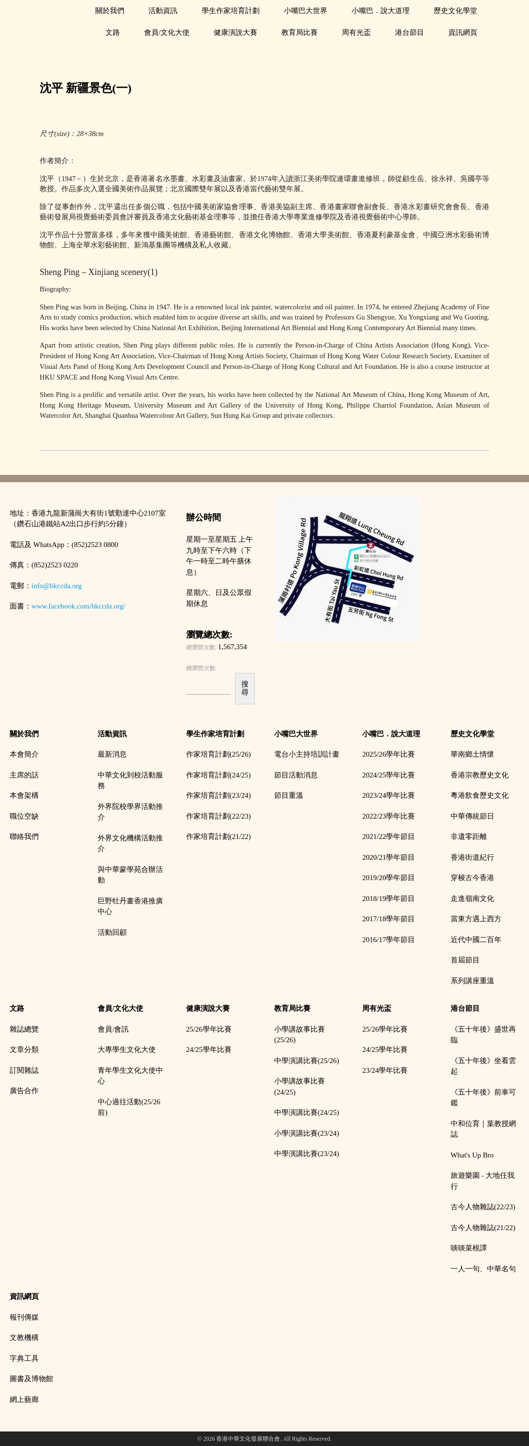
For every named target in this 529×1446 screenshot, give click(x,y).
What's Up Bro (472, 1155)
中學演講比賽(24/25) (306, 1112)
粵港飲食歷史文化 (480, 795)
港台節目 (409, 32)
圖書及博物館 (31, 1379)
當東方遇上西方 (476, 919)
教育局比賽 (299, 32)
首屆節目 (465, 960)
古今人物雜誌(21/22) (483, 1228)
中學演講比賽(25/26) (306, 1061)
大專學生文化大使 (127, 1049)
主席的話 (24, 775)
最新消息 (112, 754)
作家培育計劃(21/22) (218, 836)
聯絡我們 (24, 836)
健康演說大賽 (235, 32)
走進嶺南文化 (472, 898)
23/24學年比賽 (385, 1070)
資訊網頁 (462, 32)
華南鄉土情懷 (472, 754)
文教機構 (24, 1337)
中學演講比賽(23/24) (306, 1153)
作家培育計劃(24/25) (218, 775)
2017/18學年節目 (388, 919)
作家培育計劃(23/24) (218, 795)
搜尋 (245, 688)
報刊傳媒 (24, 1317)
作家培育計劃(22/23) (218, 816)
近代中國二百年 (476, 940)
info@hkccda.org (56, 586)
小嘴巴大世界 (305, 11)
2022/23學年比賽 (388, 816)
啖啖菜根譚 (469, 1248)
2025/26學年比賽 (388, 754)
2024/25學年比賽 (388, 775)
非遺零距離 (469, 836)
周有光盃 (356, 32)
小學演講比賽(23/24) (306, 1133)
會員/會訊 (113, 1029)
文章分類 (24, 1049)
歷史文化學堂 (455, 11)
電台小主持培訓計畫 (306, 754)
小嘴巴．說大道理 (381, 11)
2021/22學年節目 (388, 836)
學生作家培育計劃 (231, 11)
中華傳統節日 (472, 816)
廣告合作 (24, 1091)
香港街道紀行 (472, 857)
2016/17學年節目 (388, 940)
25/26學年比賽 (209, 1029)
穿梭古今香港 (472, 878)
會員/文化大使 (167, 32)
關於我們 (109, 11)
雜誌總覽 (24, 1029)
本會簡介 (24, 754)
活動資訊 (162, 11)
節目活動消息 (296, 775)
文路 (112, 32)
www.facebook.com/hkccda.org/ (78, 606)
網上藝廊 (24, 1399)
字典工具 (24, 1358)
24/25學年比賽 (209, 1049)
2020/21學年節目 (388, 857)
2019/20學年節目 (388, 878)
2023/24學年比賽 (388, 795)
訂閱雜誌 (24, 1070)
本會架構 (24, 795)
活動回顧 (112, 932)
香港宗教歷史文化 (480, 775)
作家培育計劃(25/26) (218, 754)
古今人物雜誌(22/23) (483, 1207)
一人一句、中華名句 (483, 1269)
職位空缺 (24, 816)
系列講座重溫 (472, 981)
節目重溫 (288, 795)
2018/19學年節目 (388, 898)
